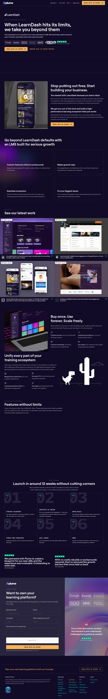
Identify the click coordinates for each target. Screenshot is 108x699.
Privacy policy (94, 679)
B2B (80, 679)
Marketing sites (62, 693)
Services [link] (53, 3)
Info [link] (68, 3)
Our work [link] (62, 3)
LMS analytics (72, 682)
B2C (80, 682)
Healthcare (82, 684)
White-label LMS (73, 687)
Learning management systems (61, 688)
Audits (60, 695)
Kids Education (83, 687)
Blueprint (60, 679)
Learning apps (72, 684)
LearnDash (72, 679)
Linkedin (92, 682)
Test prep (82, 690)
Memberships (83, 692)
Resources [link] (76, 3)
